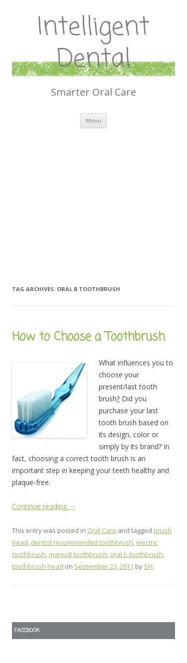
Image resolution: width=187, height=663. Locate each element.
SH (148, 566)
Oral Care (101, 530)
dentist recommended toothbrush (82, 542)
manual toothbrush (78, 554)
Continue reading (44, 506)
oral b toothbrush (136, 554)
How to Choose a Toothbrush (88, 337)
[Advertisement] (93, 193)
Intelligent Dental (93, 44)
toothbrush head (37, 566)
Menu (93, 120)
